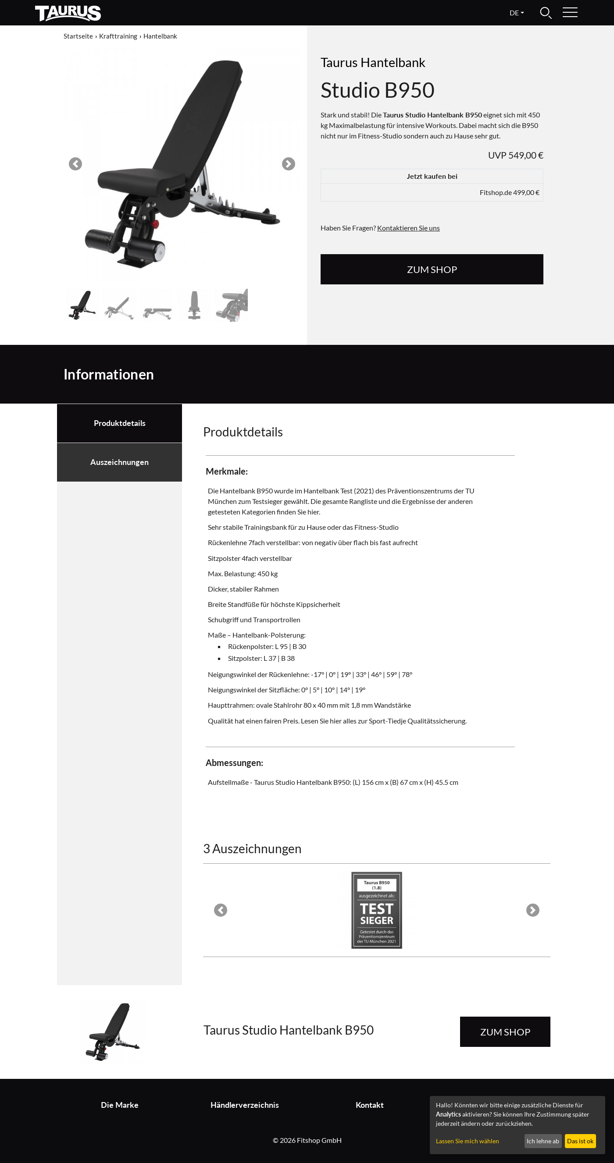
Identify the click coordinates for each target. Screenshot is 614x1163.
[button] (75, 164)
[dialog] (517, 1125)
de (514, 12)
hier (313, 511)
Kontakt (370, 1105)
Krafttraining (118, 36)
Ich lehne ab (543, 1141)
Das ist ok (580, 1141)
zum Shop (432, 269)
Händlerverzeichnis (245, 1105)
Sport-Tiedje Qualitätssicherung (417, 720)
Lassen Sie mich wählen (467, 1141)
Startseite (78, 36)
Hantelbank (160, 36)
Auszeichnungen (119, 462)
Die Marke (120, 1105)
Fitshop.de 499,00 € (509, 192)
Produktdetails (120, 423)
